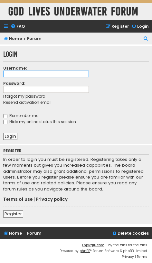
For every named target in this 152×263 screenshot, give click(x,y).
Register (13, 214)
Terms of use (18, 199)
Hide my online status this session (39, 121)
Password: (14, 83)
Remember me (20, 115)
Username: (15, 68)
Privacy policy (52, 199)
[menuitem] (18, 26)
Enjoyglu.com (93, 245)
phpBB (85, 250)
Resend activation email (27, 102)
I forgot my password (24, 96)
